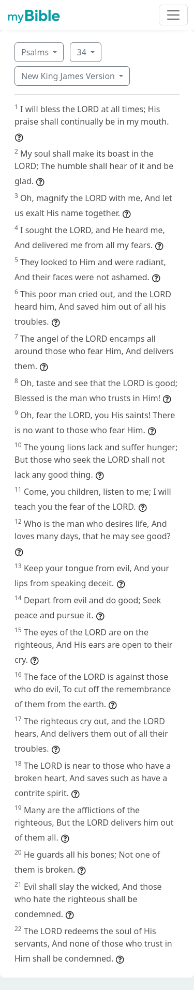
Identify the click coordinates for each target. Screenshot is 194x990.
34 (82, 52)
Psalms (36, 52)
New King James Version (69, 76)
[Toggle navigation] (173, 15)
